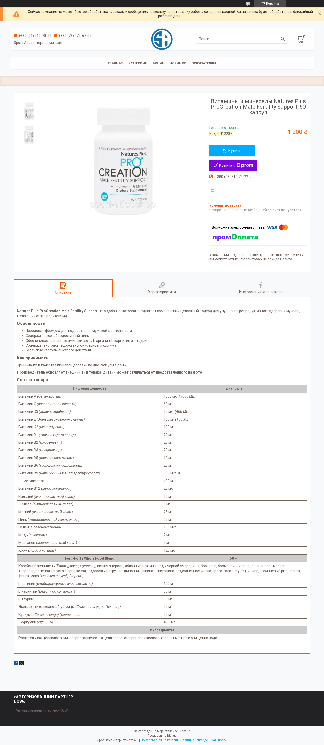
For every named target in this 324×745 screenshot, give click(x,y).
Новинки (178, 63)
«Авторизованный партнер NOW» (41, 710)
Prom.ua (184, 731)
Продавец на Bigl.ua (162, 735)
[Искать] (283, 39)
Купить (234, 150)
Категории (138, 63)
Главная (115, 63)
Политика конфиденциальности (203, 740)
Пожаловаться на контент (159, 740)
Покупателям (203, 63)
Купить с (236, 165)
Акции (159, 63)
